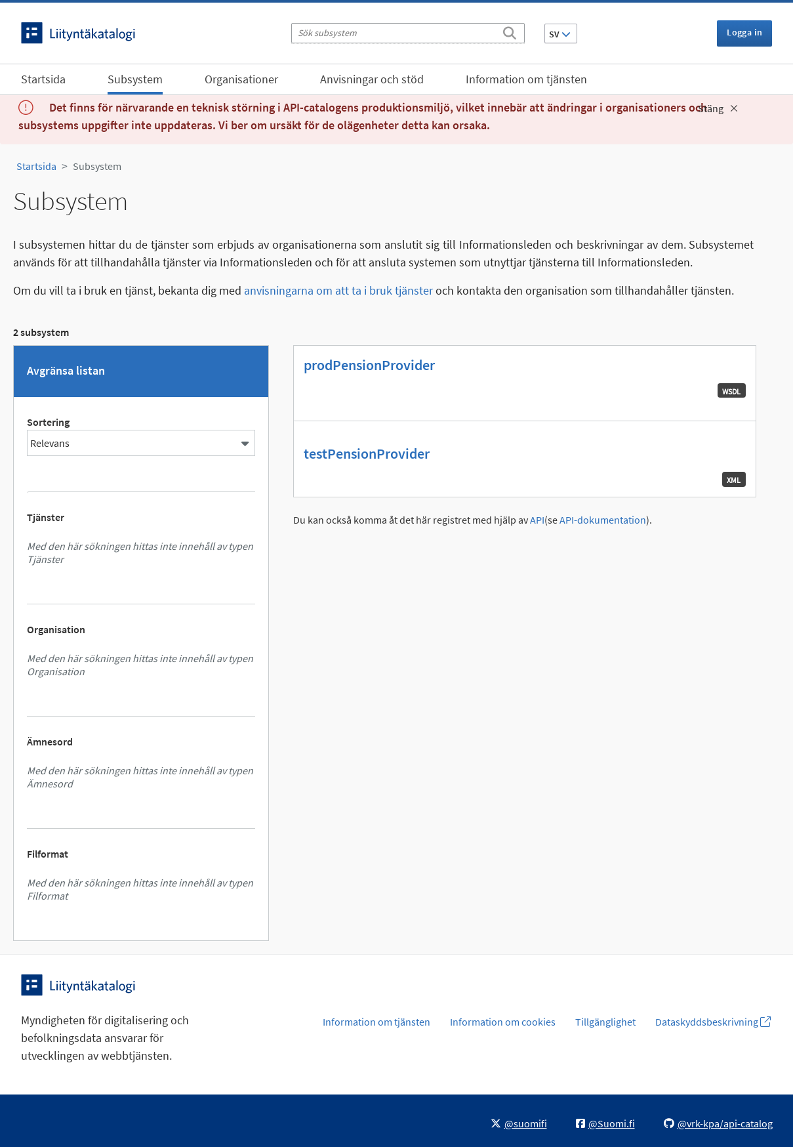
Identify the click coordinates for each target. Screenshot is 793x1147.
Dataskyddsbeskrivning (713, 1021)
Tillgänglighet (605, 1021)
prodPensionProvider (369, 365)
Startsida (43, 79)
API (537, 520)
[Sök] (509, 30)
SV (560, 34)
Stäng (718, 108)
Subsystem (135, 79)
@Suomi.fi (605, 1123)
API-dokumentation (602, 520)
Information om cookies (503, 1021)
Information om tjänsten (526, 79)
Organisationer (241, 79)
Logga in (744, 32)
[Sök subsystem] (408, 33)
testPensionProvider (367, 453)
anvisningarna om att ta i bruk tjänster (338, 290)
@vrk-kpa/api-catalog (718, 1123)
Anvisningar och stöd (372, 79)
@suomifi (519, 1123)
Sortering (48, 421)
